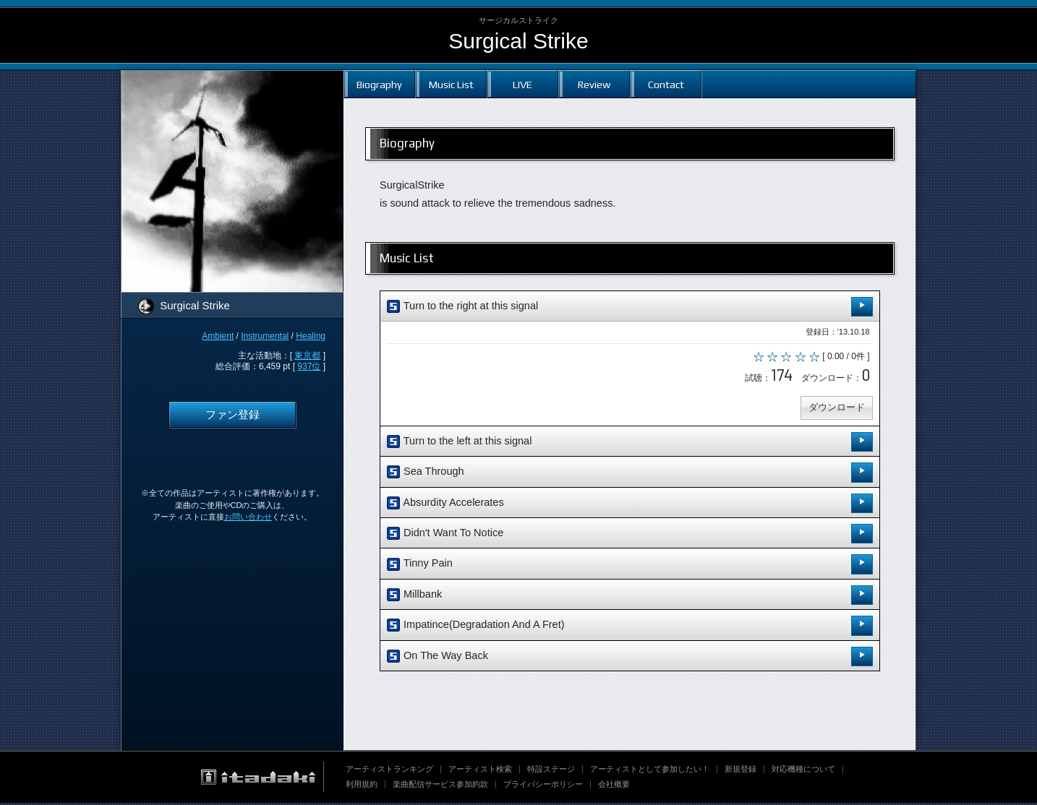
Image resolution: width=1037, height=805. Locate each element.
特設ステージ (551, 771)
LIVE (522, 84)
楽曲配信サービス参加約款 (440, 786)
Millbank (630, 597)
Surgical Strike (518, 41)
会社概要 (614, 786)
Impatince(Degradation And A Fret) (630, 627)
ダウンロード (835, 409)
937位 (308, 366)
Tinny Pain (630, 566)
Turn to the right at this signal (630, 307)
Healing (310, 336)
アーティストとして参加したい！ (649, 771)
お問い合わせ (248, 516)
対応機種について (803, 771)
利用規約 (361, 786)
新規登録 (740, 771)
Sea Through (630, 474)
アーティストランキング (389, 771)
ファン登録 (232, 415)
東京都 (307, 355)
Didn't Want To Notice (630, 536)
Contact (666, 84)
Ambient (218, 336)
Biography (379, 84)
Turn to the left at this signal (630, 444)
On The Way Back (630, 658)
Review (594, 84)
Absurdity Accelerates (630, 505)
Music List (451, 84)
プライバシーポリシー (543, 786)
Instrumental (265, 336)
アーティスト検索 (480, 771)
